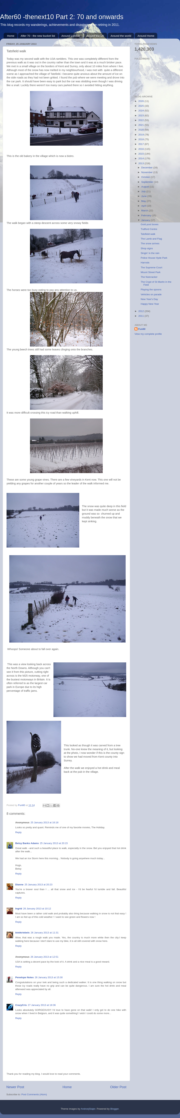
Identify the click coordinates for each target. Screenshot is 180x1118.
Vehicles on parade (151, 294)
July (143, 191)
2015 (141, 153)
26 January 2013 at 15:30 (49, 977)
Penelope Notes (24, 977)
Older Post (118, 1087)
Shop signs (147, 248)
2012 (141, 311)
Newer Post (15, 1087)
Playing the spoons (151, 289)
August (145, 186)
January (146, 220)
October (146, 177)
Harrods (145, 262)
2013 (141, 163)
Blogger (114, 1108)
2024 (141, 110)
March (145, 210)
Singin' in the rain (150, 253)
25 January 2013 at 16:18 (44, 822)
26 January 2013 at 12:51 (44, 956)
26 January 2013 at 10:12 (37, 908)
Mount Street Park (151, 272)
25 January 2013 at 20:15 (54, 843)
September (147, 182)
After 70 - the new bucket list (38, 35)
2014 (141, 158)
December (147, 167)
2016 (141, 149)
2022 (141, 120)
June (144, 196)
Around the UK (95, 35)
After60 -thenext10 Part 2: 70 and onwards (61, 17)
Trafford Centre (149, 229)
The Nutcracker (149, 277)
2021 (141, 125)
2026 (141, 101)
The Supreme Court (151, 267)
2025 (141, 105)
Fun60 (141, 329)
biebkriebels (22, 932)
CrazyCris (21, 1005)
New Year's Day (149, 299)
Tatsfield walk (148, 234)
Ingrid (18, 908)
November (147, 172)
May (144, 201)
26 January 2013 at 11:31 (45, 932)
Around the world (121, 35)
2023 (141, 115)
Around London (70, 35)
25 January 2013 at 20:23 (38, 884)
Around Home (145, 35)
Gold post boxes (150, 224)
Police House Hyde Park (154, 257)
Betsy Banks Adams (27, 843)
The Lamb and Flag (151, 238)
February (146, 215)
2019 (141, 134)
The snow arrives (150, 243)
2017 (141, 144)
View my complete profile (148, 334)
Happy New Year (150, 304)
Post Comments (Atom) (34, 1094)
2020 (141, 129)
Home (10, 35)
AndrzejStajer (88, 1108)
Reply (18, 832)
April (144, 205)
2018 (141, 139)
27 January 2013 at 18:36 (42, 1005)
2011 (141, 316)
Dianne (19, 884)
